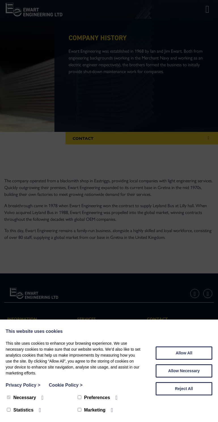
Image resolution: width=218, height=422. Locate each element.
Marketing (92, 410)
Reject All (184, 388)
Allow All (184, 353)
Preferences (94, 397)
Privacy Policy (23, 385)
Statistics (20, 410)
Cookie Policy (65, 385)
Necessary (21, 397)
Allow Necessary (184, 371)
